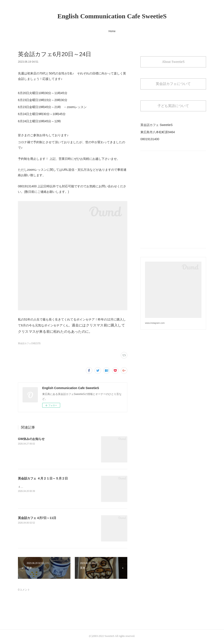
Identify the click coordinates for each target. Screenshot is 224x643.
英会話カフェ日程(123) (29, 343)
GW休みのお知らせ (31, 439)
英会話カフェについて (173, 84)
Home (112, 31)
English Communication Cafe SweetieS (111, 16)
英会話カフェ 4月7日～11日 (37, 518)
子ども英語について (173, 106)
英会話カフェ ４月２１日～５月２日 (43, 478)
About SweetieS (173, 62)
